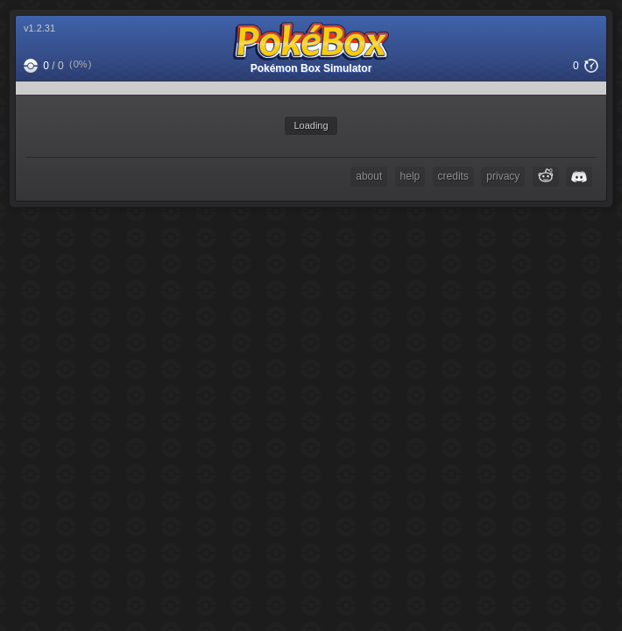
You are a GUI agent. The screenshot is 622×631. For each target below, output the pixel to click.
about (369, 176)
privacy (503, 176)
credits (453, 176)
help (410, 176)
